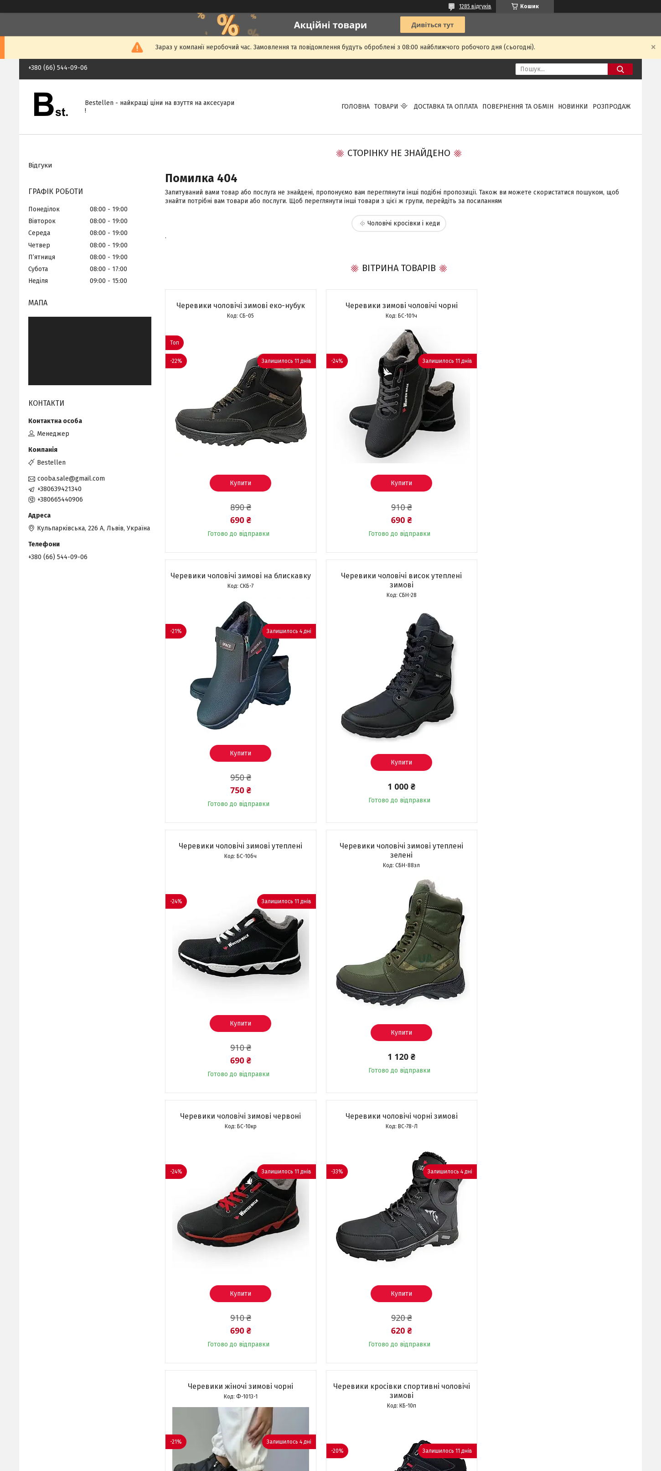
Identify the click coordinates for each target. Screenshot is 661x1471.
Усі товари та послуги (235, 1401)
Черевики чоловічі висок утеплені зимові (239, 589)
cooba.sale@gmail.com (71, 478)
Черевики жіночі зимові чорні (557, 855)
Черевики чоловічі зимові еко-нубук (240, 305)
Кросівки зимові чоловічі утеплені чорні (398, 1130)
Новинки (573, 106)
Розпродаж (611, 106)
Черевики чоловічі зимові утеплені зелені (557, 589)
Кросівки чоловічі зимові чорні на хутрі (557, 1125)
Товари (386, 106)
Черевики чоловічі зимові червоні (239, 855)
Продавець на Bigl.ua (330, 1454)
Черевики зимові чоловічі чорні (398, 305)
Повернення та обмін (517, 106)
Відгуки (40, 165)
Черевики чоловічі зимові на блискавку (557, 310)
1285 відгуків (475, 6)
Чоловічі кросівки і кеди (403, 223)
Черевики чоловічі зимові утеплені (398, 585)
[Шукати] (620, 69)
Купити (239, 483)
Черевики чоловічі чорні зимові (398, 855)
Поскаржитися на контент (307, 1462)
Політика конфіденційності (380, 1462)
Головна (355, 106)
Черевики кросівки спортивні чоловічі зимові (239, 1130)
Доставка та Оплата (446, 106)
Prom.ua (374, 1446)
